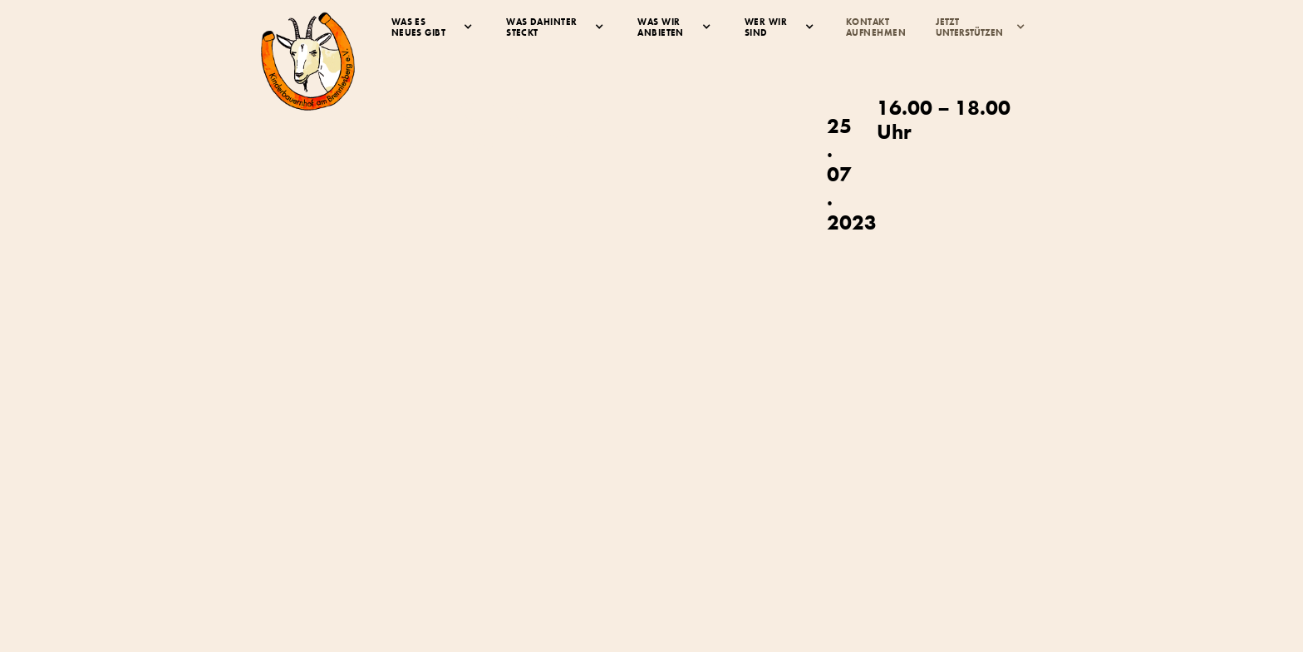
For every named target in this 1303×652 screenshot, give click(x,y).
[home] (308, 61)
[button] (432, 27)
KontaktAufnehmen (876, 27)
